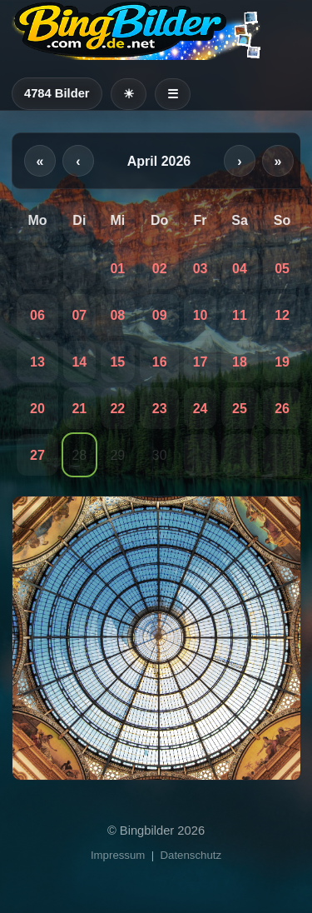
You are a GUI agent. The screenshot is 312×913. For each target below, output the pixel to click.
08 (117, 315)
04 (239, 269)
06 (37, 315)
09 (159, 315)
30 (159, 455)
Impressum (118, 855)
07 (79, 315)
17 (200, 362)
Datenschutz (191, 855)
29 (117, 455)
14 (79, 362)
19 (282, 362)
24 (200, 409)
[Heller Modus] (128, 94)
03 (200, 269)
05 (282, 269)
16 (159, 362)
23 (159, 409)
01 (117, 269)
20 (37, 409)
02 (159, 269)
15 (117, 362)
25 (239, 409)
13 (37, 362)
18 (239, 362)
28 (79, 455)
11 (239, 315)
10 (200, 315)
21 (79, 409)
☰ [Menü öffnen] (172, 94)
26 (282, 409)
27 (37, 455)
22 (117, 409)
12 (282, 315)
